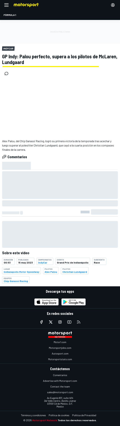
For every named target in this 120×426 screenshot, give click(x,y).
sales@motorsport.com (60, 392)
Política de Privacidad (84, 415)
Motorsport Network (44, 420)
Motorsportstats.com (60, 359)
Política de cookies (59, 415)
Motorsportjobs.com (60, 347)
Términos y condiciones (33, 415)
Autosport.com (60, 353)
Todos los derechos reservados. (77, 420)
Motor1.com (60, 342)
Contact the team (60, 386)
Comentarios (60, 375)
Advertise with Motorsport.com (60, 380)
